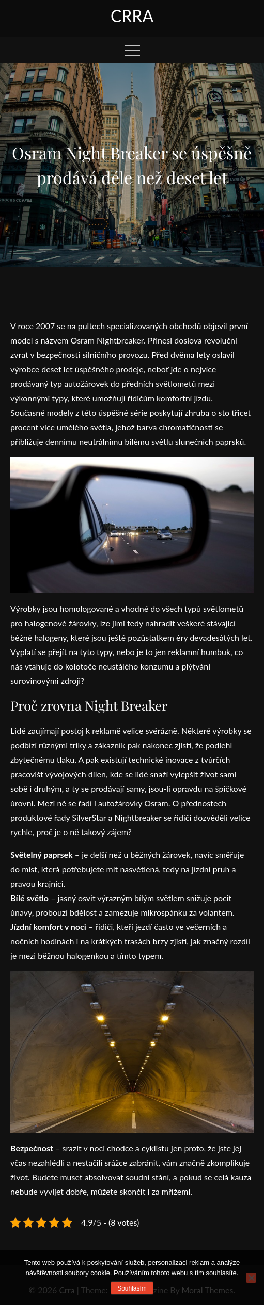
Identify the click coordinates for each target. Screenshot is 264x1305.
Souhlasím (132, 1288)
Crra (132, 16)
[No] (251, 1278)
